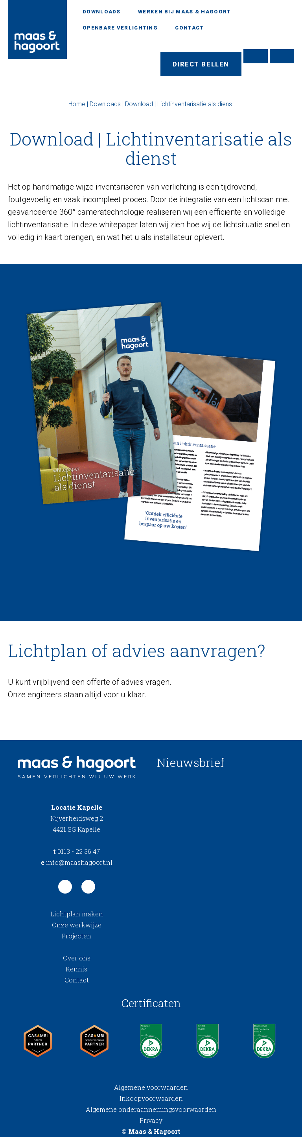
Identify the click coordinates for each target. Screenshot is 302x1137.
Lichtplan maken (76, 914)
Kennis (76, 969)
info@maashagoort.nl (76, 862)
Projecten (76, 936)
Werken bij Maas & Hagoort (184, 12)
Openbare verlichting (120, 28)
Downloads (102, 12)
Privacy (151, 1120)
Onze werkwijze (76, 925)
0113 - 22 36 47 (76, 851)
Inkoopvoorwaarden (151, 1098)
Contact (189, 28)
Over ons (76, 958)
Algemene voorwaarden (151, 1087)
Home (76, 104)
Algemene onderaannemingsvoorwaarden (151, 1109)
